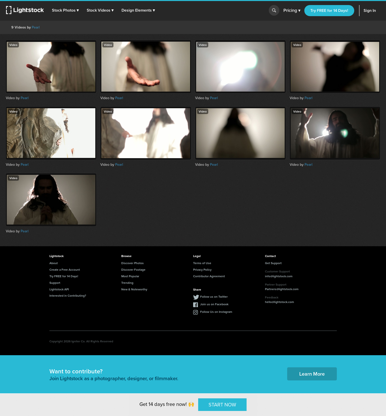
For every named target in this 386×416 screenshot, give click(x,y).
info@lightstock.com (278, 276)
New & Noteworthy (134, 289)
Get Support (273, 263)
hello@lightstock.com (279, 302)
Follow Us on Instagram (216, 312)
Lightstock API (59, 289)
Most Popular (130, 276)
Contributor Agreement (209, 276)
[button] (65, 10)
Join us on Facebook (214, 304)
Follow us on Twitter (214, 296)
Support (54, 283)
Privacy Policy (202, 269)
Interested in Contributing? (67, 295)
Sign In (370, 10)
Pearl (36, 27)
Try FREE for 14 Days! (329, 10)
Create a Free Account (64, 269)
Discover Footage (133, 269)
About (53, 263)
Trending (127, 283)
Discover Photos (132, 263)
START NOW (222, 404)
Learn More (312, 373)
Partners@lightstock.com (282, 289)
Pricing (291, 10)
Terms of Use (202, 263)
